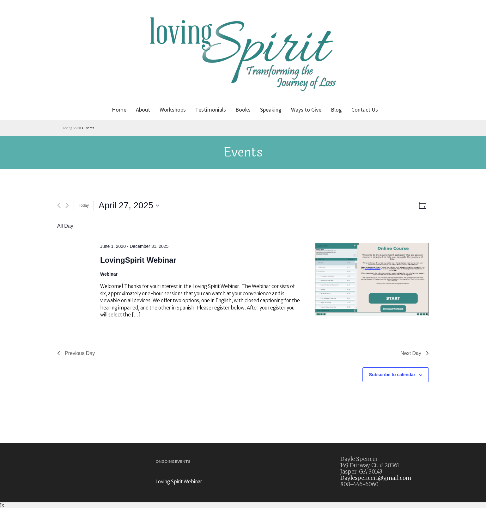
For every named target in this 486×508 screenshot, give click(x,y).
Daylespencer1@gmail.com (375, 477)
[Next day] (67, 205)
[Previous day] (59, 205)
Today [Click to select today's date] (84, 205)
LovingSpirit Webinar (138, 260)
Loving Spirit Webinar (178, 482)
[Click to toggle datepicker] (129, 205)
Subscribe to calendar (392, 374)
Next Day (414, 353)
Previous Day (76, 353)
